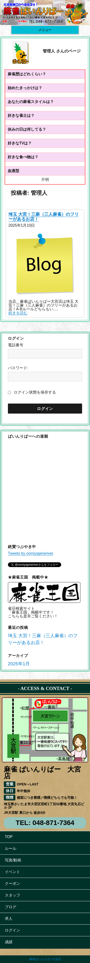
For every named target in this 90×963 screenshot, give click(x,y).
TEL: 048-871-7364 (45, 822)
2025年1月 (19, 663)
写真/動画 (13, 860)
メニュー (44, 30)
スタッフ (12, 895)
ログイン (12, 930)
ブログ (10, 907)
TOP (9, 837)
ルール (10, 848)
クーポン (12, 883)
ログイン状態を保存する (35, 392)
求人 (8, 919)
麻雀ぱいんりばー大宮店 (45, 959)
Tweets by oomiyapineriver (30, 553)
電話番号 (15, 345)
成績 (8, 942)
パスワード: (18, 368)
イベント (12, 872)
